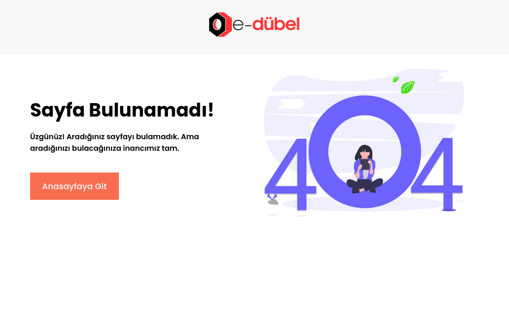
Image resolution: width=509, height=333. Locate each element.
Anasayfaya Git (74, 186)
